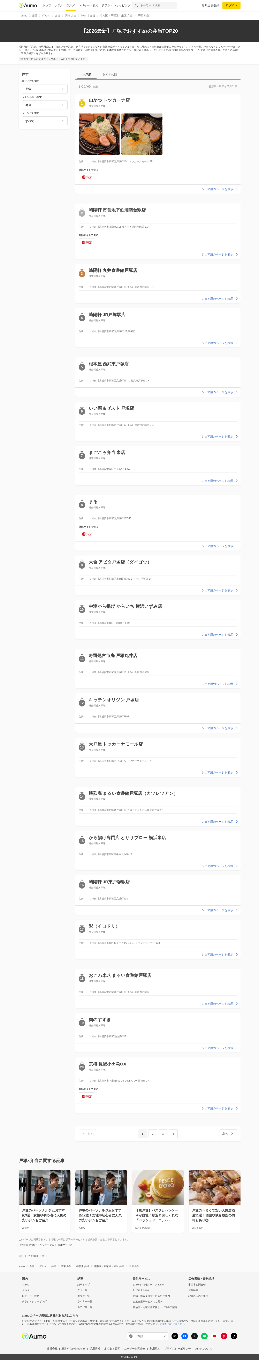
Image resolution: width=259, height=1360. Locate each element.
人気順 (87, 74)
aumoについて (203, 1348)
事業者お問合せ (197, 1284)
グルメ (70, 5)
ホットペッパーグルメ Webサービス (52, 1244)
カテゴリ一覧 (84, 1307)
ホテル (58, 5)
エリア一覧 (83, 1296)
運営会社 (52, 1348)
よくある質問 (112, 1348)
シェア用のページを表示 (220, 189)
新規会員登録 (210, 5)
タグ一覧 (82, 1290)
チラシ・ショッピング (116, 5)
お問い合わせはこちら (172, 1324)
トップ (47, 5)
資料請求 (193, 1290)
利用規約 (155, 1348)
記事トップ (83, 1284)
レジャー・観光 (88, 5)
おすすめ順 (110, 74)
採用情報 (95, 1348)
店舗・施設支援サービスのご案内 (151, 1296)
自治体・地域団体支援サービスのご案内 (155, 1307)
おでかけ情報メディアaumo (148, 1284)
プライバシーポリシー (177, 1348)
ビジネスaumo (141, 1290)
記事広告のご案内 (198, 1296)
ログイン (231, 5)
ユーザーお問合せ (134, 1348)
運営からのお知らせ (73, 1348)
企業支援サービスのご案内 (147, 1301)
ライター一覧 (84, 1301)
